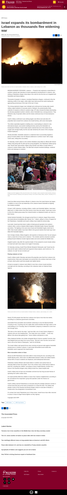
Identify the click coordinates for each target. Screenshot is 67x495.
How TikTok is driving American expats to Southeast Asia (18, 454)
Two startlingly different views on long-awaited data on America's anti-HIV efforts (25, 440)
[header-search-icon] (54, 2)
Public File (26, 471)
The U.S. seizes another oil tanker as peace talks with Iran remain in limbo (23, 435)
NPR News (4, 18)
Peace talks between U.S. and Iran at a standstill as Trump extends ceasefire (24, 445)
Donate (61, 2)
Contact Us (54, 471)
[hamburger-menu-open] (3, 2)
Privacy (39, 471)
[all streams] (65, 7)
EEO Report (26, 474)
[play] (4, 7)
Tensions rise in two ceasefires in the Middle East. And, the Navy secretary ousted (25, 431)
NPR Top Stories (20, 402)
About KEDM (40, 474)
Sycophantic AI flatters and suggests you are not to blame (18, 449)
